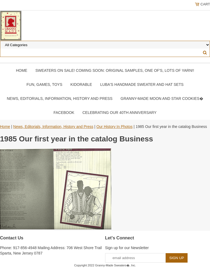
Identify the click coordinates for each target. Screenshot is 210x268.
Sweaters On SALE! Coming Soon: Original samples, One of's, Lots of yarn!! (114, 70)
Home (21, 70)
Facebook (64, 112)
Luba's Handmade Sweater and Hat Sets (142, 84)
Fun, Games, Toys (44, 84)
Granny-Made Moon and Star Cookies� (162, 98)
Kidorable (81, 84)
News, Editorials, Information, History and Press (59, 98)
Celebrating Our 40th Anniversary (119, 112)
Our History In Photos (114, 126)
